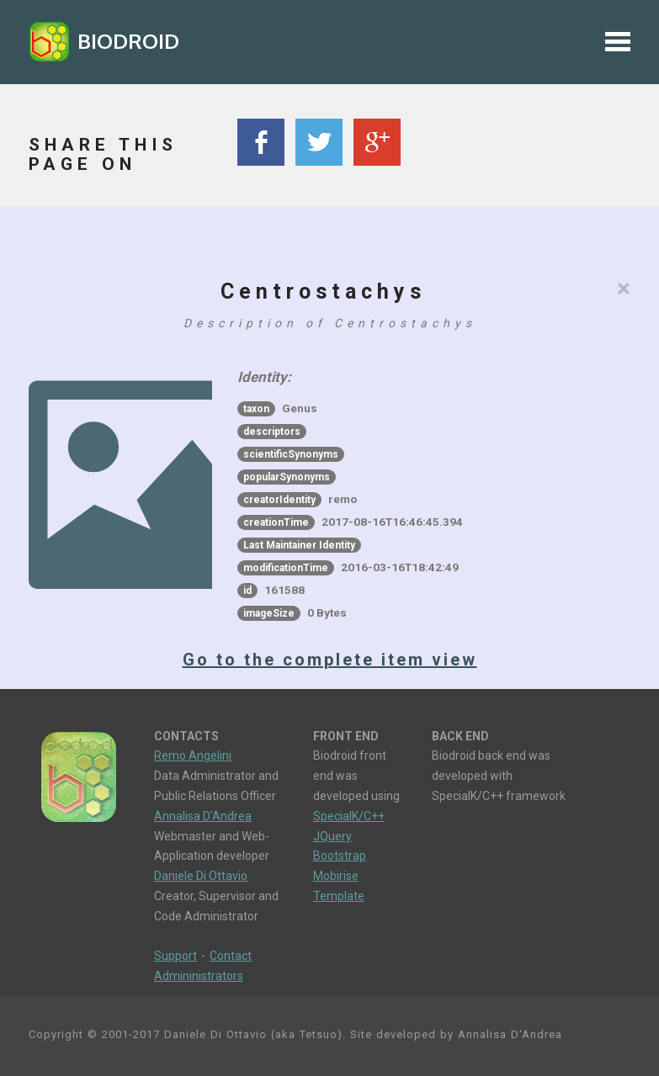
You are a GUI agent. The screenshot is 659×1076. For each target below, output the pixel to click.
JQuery (332, 836)
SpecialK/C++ (349, 816)
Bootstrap (339, 855)
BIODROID (128, 41)
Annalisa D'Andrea (203, 816)
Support (175, 955)
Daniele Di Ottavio (200, 876)
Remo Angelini (192, 755)
